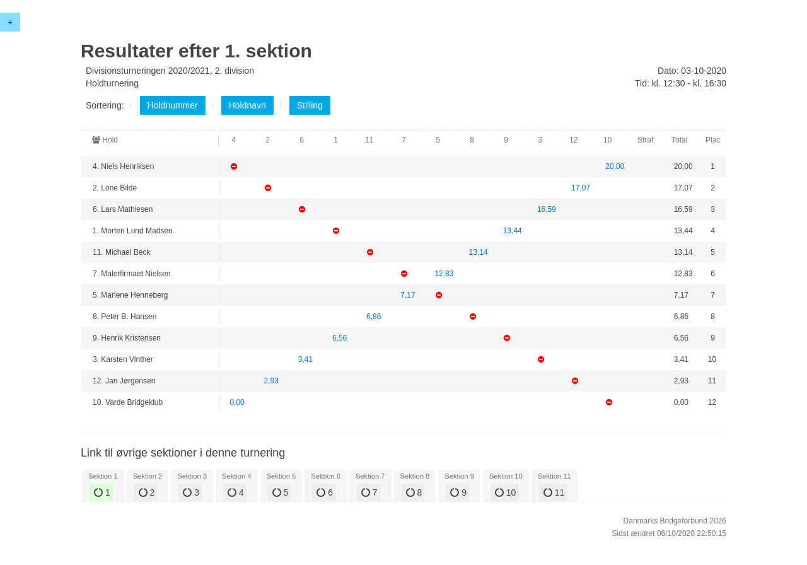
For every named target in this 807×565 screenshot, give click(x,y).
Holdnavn (247, 105)
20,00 (614, 166)
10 (505, 492)
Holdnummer (173, 105)
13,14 (478, 252)
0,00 (236, 402)
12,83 (443, 273)
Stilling (310, 105)
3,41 (305, 359)
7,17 (407, 295)
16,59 (546, 209)
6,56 (339, 338)
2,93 (271, 380)
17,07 (580, 187)
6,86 (373, 316)
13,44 (512, 230)
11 (553, 492)
